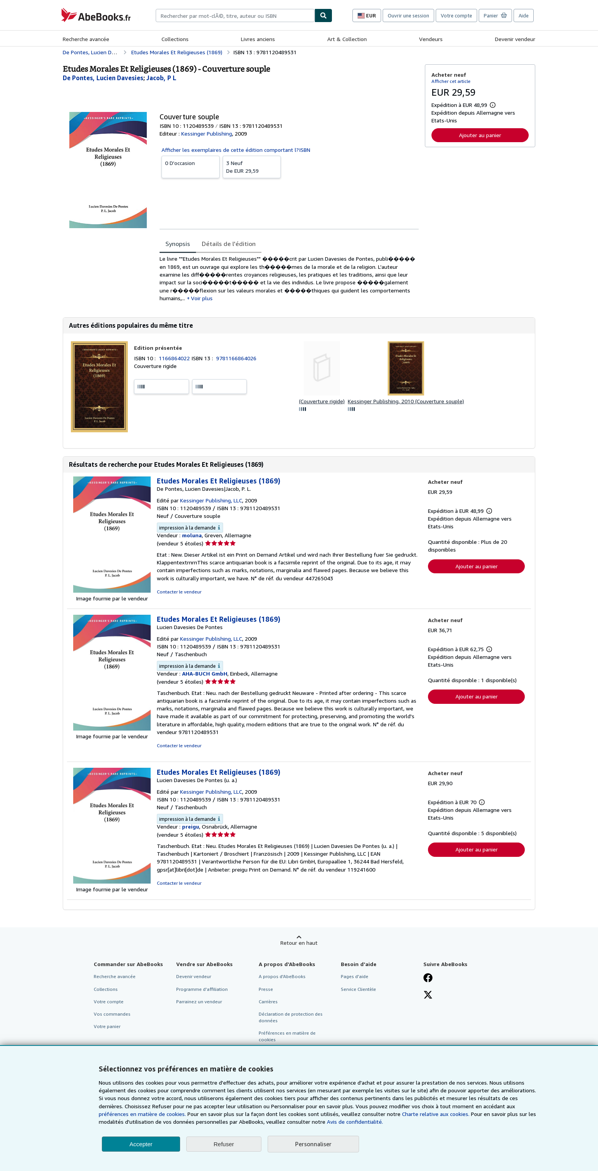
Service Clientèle (358, 989)
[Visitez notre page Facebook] (428, 978)
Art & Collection (347, 39)
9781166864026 (236, 358)
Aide (524, 15)
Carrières (268, 1001)
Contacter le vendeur (179, 592)
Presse (266, 989)
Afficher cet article (451, 81)
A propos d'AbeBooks (282, 976)
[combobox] (235, 15)
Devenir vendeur (515, 39)
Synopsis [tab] (177, 244)
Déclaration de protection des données (291, 1017)
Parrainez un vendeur (199, 1001)
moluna (192, 535)
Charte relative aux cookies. (436, 1114)
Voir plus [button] (202, 298)
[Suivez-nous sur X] (428, 995)
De (251, 166)
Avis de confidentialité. (355, 1121)
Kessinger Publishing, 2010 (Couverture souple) (406, 401)
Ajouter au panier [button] (480, 135)
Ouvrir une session (408, 15)
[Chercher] (323, 15)
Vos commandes (112, 1014)
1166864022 (175, 358)
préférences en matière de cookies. (142, 1114)
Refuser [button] (224, 1144)
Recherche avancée (86, 39)
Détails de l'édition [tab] (229, 244)
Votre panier (107, 1026)
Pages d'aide (354, 976)
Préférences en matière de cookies (287, 1036)
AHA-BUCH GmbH (204, 673)
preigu (190, 826)
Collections (175, 39)
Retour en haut (299, 942)
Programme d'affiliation (202, 989)
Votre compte (456, 15)
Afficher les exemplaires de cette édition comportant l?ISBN (236, 149)
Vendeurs (431, 39)
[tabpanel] (289, 278)
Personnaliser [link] (313, 1143)
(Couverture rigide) (322, 401)
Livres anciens (258, 39)
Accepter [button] (140, 1144)
